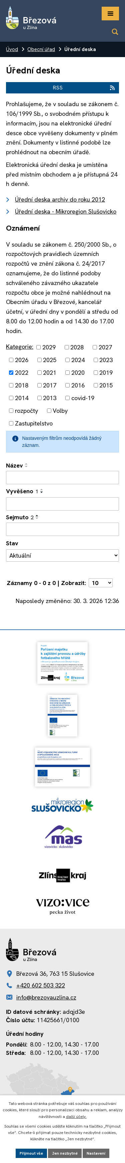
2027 (105, 347)
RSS (84, 87)
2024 (78, 360)
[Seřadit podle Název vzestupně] (26, 464)
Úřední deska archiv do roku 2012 (60, 199)
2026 (21, 360)
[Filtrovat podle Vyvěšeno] (62, 504)
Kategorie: (19, 346)
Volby (60, 410)
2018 (21, 385)
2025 (49, 360)
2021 (49, 372)
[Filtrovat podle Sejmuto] (62, 529)
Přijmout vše (31, 1153)
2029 (49, 347)
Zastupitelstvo (34, 423)
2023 (106, 360)
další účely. (76, 1116)
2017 (49, 385)
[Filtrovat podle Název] (62, 477)
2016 (78, 385)
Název (14, 465)
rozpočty (26, 410)
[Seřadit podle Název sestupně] (26, 466)
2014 (21, 398)
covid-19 (82, 398)
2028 (77, 347)
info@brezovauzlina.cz (46, 997)
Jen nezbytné (65, 1153)
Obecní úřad (41, 49)
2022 (21, 372)
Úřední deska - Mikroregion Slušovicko (65, 211)
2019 (106, 372)
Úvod (12, 49)
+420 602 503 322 (40, 985)
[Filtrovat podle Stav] (62, 555)
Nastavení (96, 1153)
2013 (49, 398)
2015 (106, 385)
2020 (78, 372)
